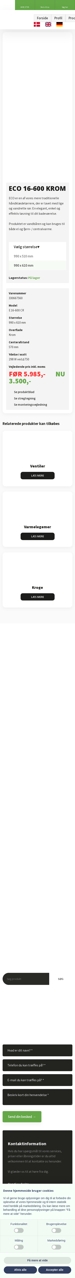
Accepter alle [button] (54, 1269)
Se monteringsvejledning (30, 404)
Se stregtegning (25, 398)
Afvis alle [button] (20, 1269)
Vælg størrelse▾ (26, 246)
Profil (58, 18)
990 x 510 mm (23, 256)
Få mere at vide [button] (37, 1260)
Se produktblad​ (24, 392)
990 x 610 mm (23, 265)
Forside (42, 18)
